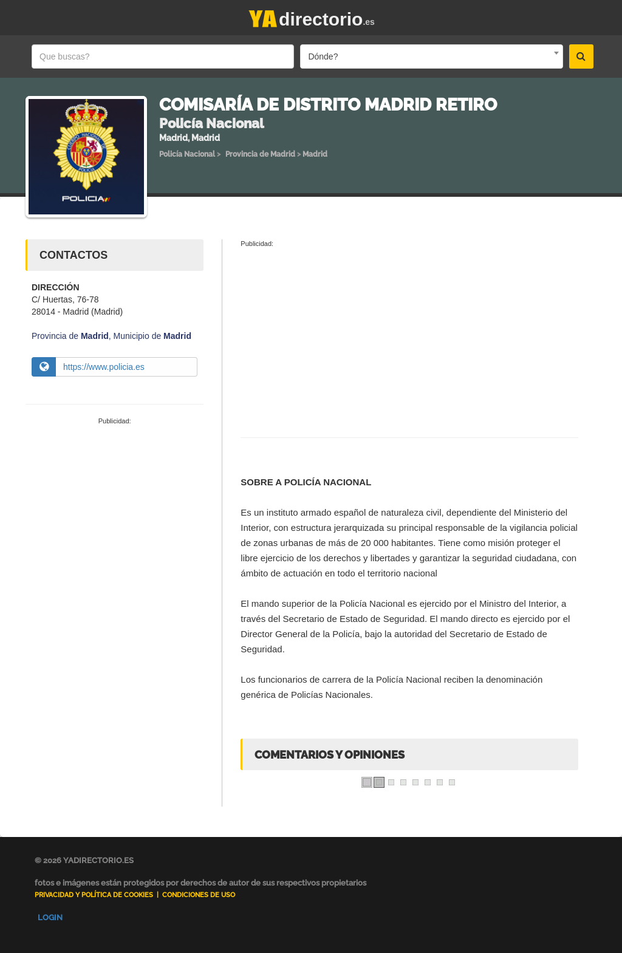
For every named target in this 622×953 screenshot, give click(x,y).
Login (50, 917)
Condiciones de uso (198, 895)
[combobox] (431, 56)
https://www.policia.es (104, 367)
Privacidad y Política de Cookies (94, 895)
